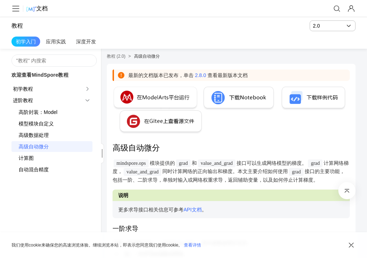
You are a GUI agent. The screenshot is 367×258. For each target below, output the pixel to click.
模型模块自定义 (36, 123)
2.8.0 (200, 75)
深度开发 (86, 41)
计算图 (26, 158)
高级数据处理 (34, 135)
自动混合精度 (34, 169)
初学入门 (26, 41)
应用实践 (56, 41)
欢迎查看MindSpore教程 (39, 75)
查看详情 (192, 245)
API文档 (193, 209)
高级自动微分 (34, 146)
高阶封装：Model (38, 112)
